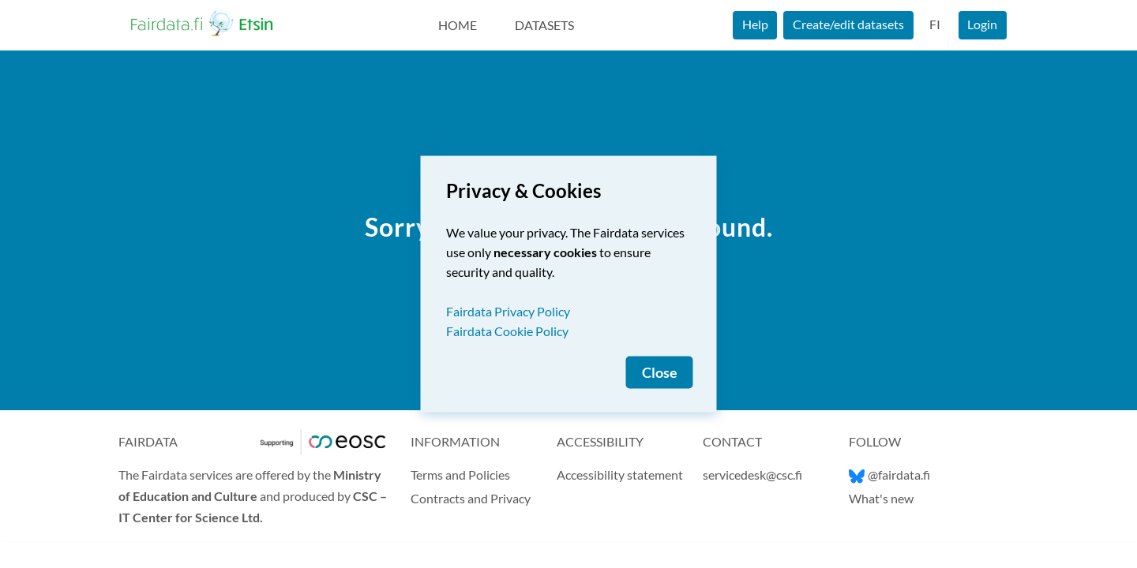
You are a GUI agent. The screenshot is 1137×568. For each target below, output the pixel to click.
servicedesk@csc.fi (752, 474)
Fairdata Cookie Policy (507, 330)
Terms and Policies (460, 474)
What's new (881, 498)
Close (659, 372)
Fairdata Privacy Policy (508, 311)
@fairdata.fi (889, 474)
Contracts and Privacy (471, 498)
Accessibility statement (620, 474)
